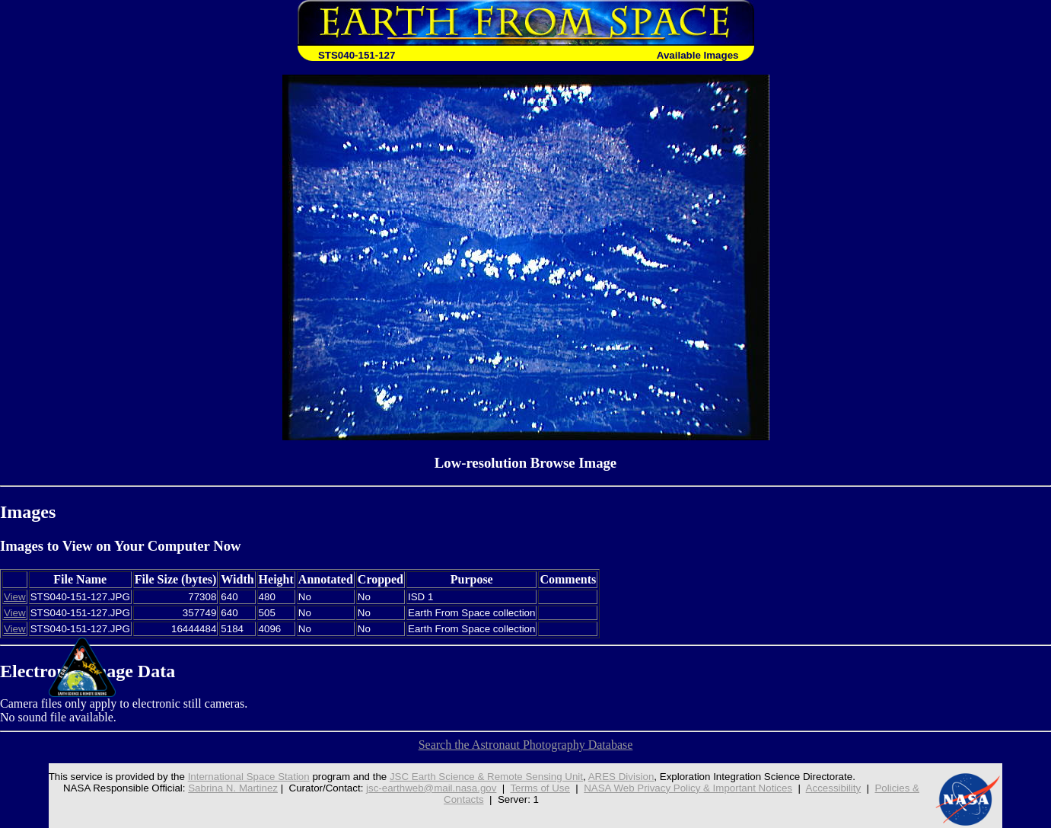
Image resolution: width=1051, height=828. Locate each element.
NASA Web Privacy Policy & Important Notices (688, 788)
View (15, 597)
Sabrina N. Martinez (233, 788)
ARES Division (621, 776)
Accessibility (834, 788)
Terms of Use (540, 788)
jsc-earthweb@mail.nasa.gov (431, 788)
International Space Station (249, 776)
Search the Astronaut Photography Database (526, 744)
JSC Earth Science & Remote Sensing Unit (486, 776)
